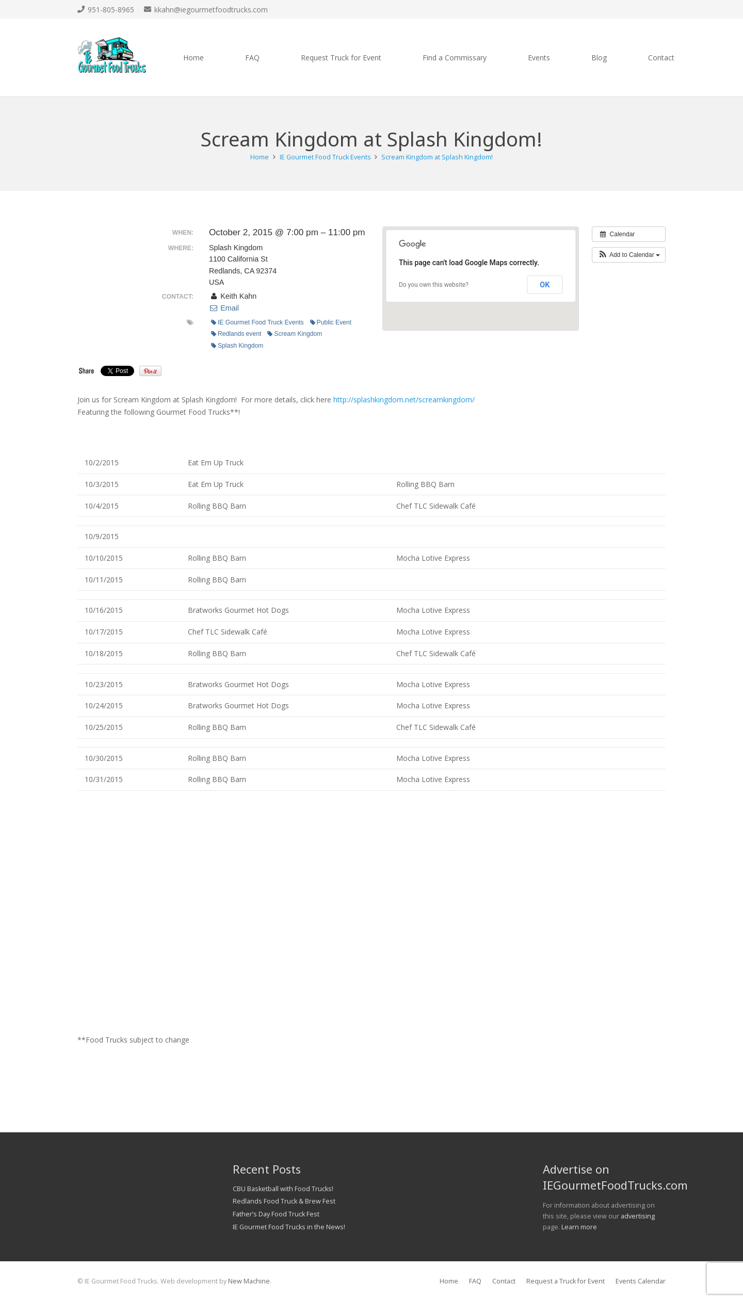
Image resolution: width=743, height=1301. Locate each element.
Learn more (579, 1227)
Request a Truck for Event (565, 1281)
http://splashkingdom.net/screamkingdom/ (404, 399)
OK (545, 285)
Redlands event (236, 333)
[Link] (112, 58)
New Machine (249, 1281)
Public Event (331, 322)
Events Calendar (641, 1281)
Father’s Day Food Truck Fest (276, 1214)
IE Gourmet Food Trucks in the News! (289, 1227)
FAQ (475, 1281)
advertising (638, 1216)
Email (224, 308)
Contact (503, 1281)
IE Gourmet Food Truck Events (257, 322)
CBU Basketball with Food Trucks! (283, 1188)
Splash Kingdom (237, 345)
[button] (628, 255)
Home (449, 1281)
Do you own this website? (434, 284)
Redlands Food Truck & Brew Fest (284, 1201)
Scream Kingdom (294, 333)
